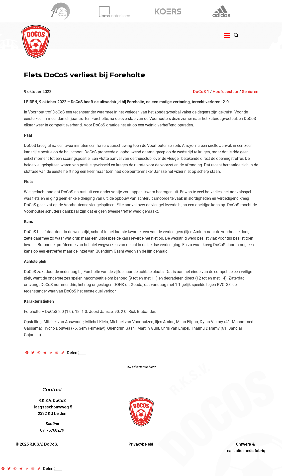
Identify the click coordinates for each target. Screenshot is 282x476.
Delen (76, 353)
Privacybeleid (141, 444)
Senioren (250, 91)
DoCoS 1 (201, 91)
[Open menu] (227, 35)
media (254, 450)
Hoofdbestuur (225, 91)
